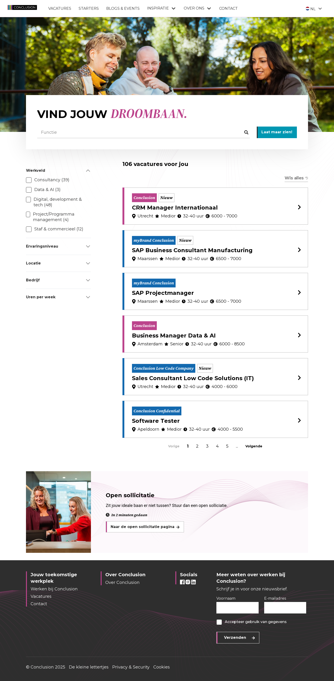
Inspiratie (161, 8)
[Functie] (143, 132)
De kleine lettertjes (89, 667)
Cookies (161, 667)
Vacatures (59, 8)
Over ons (198, 8)
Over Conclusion (122, 582)
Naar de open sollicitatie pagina (142, 527)
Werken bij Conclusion (54, 589)
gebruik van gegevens (266, 622)
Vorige (174, 446)
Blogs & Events (123, 8)
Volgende (253, 446)
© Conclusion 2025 (45, 667)
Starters (89, 8)
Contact (228, 8)
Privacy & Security (131, 667)
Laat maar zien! (276, 132)
